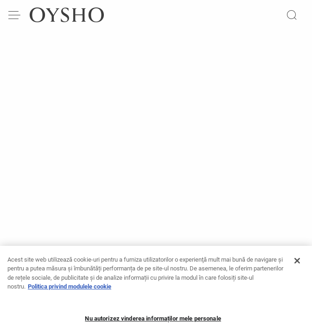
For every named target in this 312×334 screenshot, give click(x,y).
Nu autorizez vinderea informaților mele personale (153, 321)
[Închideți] (297, 263)
